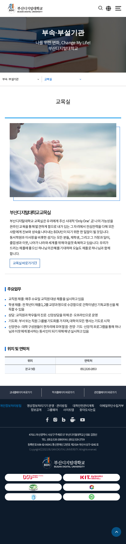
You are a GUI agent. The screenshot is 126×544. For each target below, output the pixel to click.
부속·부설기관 (10, 79)
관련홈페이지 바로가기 (105, 392)
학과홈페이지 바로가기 (63, 392)
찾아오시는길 (87, 410)
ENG (108, 8)
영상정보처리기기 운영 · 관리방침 (47, 406)
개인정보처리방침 (10, 406)
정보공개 (36, 410)
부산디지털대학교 (25, 8)
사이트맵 (68, 410)
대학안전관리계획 (83, 406)
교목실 (48, 79)
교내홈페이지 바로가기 (20, 392)
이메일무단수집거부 (112, 406)
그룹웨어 (52, 410)
